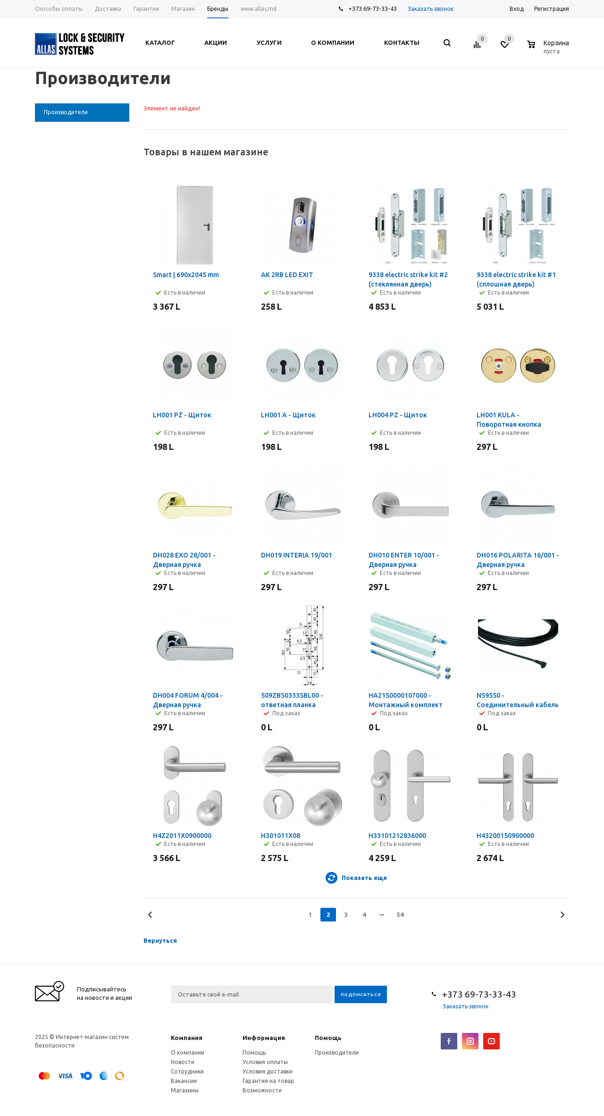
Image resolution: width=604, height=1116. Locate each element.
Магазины (185, 1090)
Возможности (262, 1090)
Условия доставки (268, 1071)
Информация (264, 1037)
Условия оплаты (265, 1062)
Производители (337, 1052)
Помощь (328, 1037)
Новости (182, 1062)
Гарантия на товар (268, 1081)
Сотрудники (187, 1071)
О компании (187, 1052)
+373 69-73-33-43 (372, 8)
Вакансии (184, 1081)
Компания (186, 1037)
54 (400, 914)
